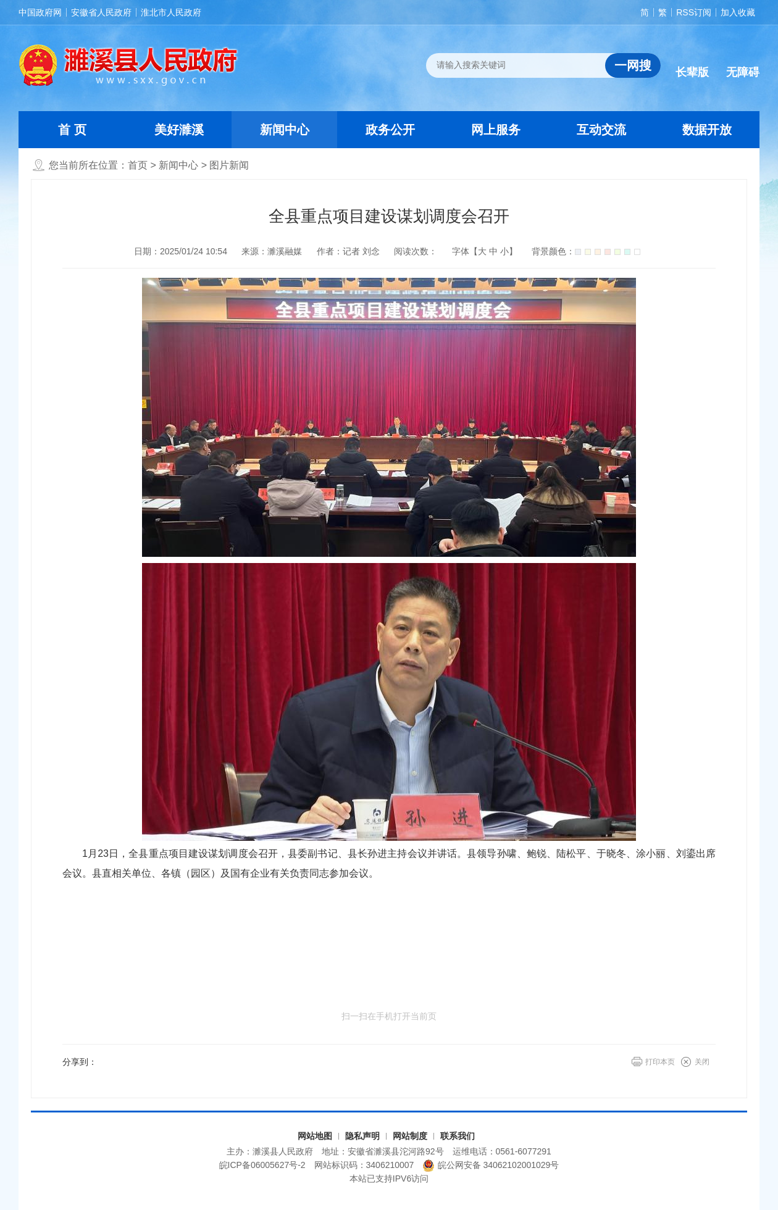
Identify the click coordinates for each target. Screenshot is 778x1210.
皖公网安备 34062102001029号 (490, 1165)
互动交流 (601, 129)
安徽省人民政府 (101, 12)
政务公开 (390, 129)
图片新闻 (229, 165)
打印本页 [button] (660, 1062)
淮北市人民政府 (171, 12)
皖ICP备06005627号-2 (262, 1165)
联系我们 (457, 1136)
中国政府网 (40, 12)
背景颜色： (586, 251)
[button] (692, 62)
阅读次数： (415, 251)
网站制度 (410, 1136)
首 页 (72, 129)
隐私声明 (362, 1136)
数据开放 (707, 129)
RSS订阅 (693, 12)
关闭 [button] (702, 1062)
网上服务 (496, 129)
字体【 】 (484, 251)
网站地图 (315, 1136)
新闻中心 (284, 129)
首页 (138, 165)
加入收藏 (738, 12)
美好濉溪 (179, 129)
